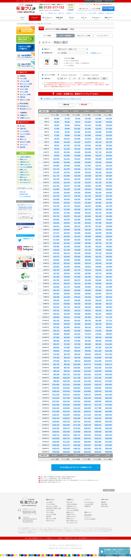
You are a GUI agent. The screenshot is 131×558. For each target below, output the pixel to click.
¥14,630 (98, 135)
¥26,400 (88, 240)
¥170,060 (108, 378)
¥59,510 (77, 327)
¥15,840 (67, 192)
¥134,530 (66, 405)
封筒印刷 (22, 97)
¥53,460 (67, 327)
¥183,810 (66, 452)
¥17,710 (98, 152)
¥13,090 (67, 166)
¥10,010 (77, 125)
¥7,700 (67, 118)
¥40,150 (88, 297)
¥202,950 (108, 398)
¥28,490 (109, 186)
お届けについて (24, 172)
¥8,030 (67, 122)
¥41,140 (56, 320)
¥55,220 (109, 297)
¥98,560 (56, 381)
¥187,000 (97, 415)
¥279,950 (108, 445)
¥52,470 (109, 293)
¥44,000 (98, 297)
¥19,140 (77, 199)
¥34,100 (67, 300)
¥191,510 (97, 418)
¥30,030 (56, 300)
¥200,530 (97, 425)
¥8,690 (67, 128)
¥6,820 (56, 125)
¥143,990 (87, 391)
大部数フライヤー (25, 118)
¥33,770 (98, 273)
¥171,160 (76, 425)
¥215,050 (87, 448)
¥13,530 (98, 128)
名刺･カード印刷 (25, 99)
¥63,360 (109, 307)
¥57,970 (109, 300)
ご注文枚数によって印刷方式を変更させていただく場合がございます (62, 98)
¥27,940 (109, 182)
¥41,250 (67, 314)
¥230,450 (108, 415)
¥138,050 (66, 408)
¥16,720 (77, 179)
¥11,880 (98, 118)
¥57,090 (56, 337)
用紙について (23, 159)
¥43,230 (109, 277)
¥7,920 (56, 135)
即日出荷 (84, 104)
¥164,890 (87, 408)
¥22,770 (88, 209)
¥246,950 (108, 425)
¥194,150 (87, 432)
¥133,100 (97, 374)
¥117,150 (76, 378)
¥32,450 (98, 263)
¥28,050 (88, 253)
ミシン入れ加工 (24, 131)
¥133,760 (55, 418)
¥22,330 (88, 206)
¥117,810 (55, 401)
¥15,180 (98, 139)
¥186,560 (76, 438)
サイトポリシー (93, 538)
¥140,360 (76, 398)
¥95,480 (56, 378)
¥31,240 (109, 203)
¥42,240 (88, 300)
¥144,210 (76, 401)
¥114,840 (87, 368)
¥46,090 (77, 314)
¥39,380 (109, 253)
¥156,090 (55, 442)
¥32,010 (98, 260)
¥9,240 (67, 132)
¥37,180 (109, 240)
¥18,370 (67, 216)
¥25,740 (109, 169)
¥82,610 (109, 324)
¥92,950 (98, 344)
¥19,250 (109, 135)
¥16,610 (67, 199)
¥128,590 (97, 371)
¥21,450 (77, 219)
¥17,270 (98, 149)
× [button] (128, 549)
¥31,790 (109, 206)
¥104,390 (108, 337)
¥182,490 (97, 411)
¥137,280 (108, 357)
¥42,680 (109, 273)
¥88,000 (109, 327)
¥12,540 (88, 132)
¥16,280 (98, 145)
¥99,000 (109, 334)
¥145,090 (66, 415)
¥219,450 (108, 408)
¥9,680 (67, 135)
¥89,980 (88, 347)
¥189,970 (87, 428)
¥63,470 (56, 344)
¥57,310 (98, 317)
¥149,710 (55, 435)
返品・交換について (25, 179)
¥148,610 (66, 418)
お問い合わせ (110, 13)
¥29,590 (109, 192)
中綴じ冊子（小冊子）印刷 (53, 508)
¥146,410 (97, 384)
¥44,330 (109, 283)
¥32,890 (109, 213)
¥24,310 (67, 273)
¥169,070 (87, 411)
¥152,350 (87, 398)
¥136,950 (55, 421)
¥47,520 (56, 327)
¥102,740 (66, 374)
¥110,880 (97, 357)
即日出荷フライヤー (26, 109)
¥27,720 (88, 250)
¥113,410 (76, 374)
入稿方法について (25, 162)
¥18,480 (109, 132)
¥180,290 (66, 448)
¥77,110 (109, 320)
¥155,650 (66, 425)
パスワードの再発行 (89, 519)
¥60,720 (109, 304)
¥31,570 (98, 256)
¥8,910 (56, 145)
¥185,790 (87, 425)
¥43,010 (67, 317)
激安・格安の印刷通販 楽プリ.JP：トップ (27, 23)
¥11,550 (67, 152)
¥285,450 (108, 448)
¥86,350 (77, 351)
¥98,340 (88, 354)
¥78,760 (77, 344)
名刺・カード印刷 (108, 18)
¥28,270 (77, 280)
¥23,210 (88, 213)
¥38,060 (88, 293)
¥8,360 (67, 125)
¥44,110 (77, 310)
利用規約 (60, 538)
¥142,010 (97, 381)
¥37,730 (109, 243)
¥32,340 (109, 209)
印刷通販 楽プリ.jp (28, 227)
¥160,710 (87, 405)
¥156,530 (87, 401)
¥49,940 (67, 324)
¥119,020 (87, 371)
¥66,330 (98, 324)
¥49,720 (109, 290)
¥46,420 (88, 307)
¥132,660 (76, 391)
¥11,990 (88, 128)
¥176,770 (66, 445)
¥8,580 (56, 142)
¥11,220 (67, 149)
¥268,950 (108, 438)
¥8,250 (56, 139)
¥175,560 (108, 381)
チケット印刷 (84, 18)
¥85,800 (88, 344)
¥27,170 (77, 270)
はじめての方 (25, 39)
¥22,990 (109, 152)
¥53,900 (56, 334)
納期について (23, 169)
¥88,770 (67, 361)
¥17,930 (77, 189)
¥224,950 (108, 411)
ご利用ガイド (69, 13)
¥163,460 (76, 418)
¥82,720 (56, 364)
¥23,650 (88, 216)
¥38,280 (109, 246)
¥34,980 (109, 226)
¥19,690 (67, 229)
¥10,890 (56, 166)
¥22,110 (77, 226)
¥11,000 (88, 122)
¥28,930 (88, 260)
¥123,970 (66, 394)
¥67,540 (67, 341)
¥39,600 (98, 290)
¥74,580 (67, 347)
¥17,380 (88, 166)
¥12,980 (98, 125)
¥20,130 (56, 263)
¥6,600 (56, 122)
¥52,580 (88, 317)
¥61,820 (98, 320)
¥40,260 (77, 304)
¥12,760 (77, 145)
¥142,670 (108, 361)
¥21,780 (98, 182)
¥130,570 (55, 415)
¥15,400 (67, 189)
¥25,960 (88, 236)
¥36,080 (109, 233)
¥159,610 (76, 415)
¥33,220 (56, 307)
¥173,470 (97, 405)
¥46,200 (98, 300)
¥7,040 (56, 128)
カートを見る (108, 8)
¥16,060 (109, 122)
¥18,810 (56, 250)
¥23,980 (98, 199)
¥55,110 (98, 314)
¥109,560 (76, 371)
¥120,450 (66, 391)
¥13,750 (67, 172)
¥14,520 (88, 145)
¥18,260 (77, 192)
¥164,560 (108, 374)
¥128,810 (76, 388)
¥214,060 (97, 435)
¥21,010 (67, 243)
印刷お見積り (25, 56)
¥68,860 (109, 314)
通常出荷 (66, 104)
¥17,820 (56, 240)
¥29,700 (98, 243)
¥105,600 (76, 368)
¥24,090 (109, 159)
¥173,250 (87, 415)
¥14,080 (98, 132)
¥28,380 (98, 233)
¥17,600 (109, 128)
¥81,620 (88, 341)
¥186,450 (108, 388)
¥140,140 (55, 425)
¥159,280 (55, 445)
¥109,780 (66, 381)
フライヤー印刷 (35, 18)
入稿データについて (25, 164)
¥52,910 (98, 310)
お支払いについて (25, 174)
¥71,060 (77, 337)
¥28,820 (98, 236)
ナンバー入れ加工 (25, 134)
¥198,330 (87, 435)
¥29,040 (109, 189)
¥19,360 (67, 226)
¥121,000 (76, 381)
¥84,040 (98, 337)
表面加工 (22, 136)
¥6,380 (56, 118)
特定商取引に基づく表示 (70, 538)
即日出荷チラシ (24, 106)
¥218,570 (97, 438)
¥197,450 (108, 394)
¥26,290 (109, 172)
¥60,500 (67, 334)
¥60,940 (88, 324)
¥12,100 (56, 179)
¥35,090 (98, 283)
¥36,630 (109, 236)
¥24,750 (88, 226)
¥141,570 (66, 411)
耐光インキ (23, 139)
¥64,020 (67, 337)
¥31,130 (98, 253)
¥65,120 (88, 327)
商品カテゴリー (50, 499)
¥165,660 (55, 452)
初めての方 (53, 13)
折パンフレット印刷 (47, 18)
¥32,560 (77, 290)
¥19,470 (98, 166)
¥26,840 (109, 176)
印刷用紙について (96, 53)
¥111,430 (55, 394)
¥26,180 (98, 216)
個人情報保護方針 (83, 538)
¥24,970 (67, 280)
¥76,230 (56, 357)
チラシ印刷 (22, 18)
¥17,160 (77, 182)
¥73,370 (88, 334)
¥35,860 (67, 304)
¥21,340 (67, 246)
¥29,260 (98, 240)
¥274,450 (108, 442)
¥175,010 (76, 428)
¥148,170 (108, 364)
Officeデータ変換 (25, 142)
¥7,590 (56, 132)
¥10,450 (88, 118)
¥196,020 (97, 421)
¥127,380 (55, 411)
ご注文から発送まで (25, 157)
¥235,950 (108, 418)
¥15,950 (77, 172)
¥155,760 (76, 411)
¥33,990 (88, 287)
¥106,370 (97, 354)
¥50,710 (56, 330)
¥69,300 (88, 330)
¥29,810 (88, 267)
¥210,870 (87, 445)
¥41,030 (109, 263)
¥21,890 (88, 203)
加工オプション (50, 520)
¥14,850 (77, 162)
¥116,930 (66, 388)
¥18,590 (98, 159)
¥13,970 (88, 142)
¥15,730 (98, 142)
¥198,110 (76, 448)
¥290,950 (108, 452)
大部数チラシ (24, 115)
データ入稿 (96, 8)
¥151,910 (76, 408)
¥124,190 (97, 368)
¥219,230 (87, 452)
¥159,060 (108, 371)
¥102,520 (87, 357)
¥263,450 (108, 435)
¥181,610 (87, 421)
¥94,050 (88, 351)
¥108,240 (55, 391)
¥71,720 (109, 317)
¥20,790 (109, 142)
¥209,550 (97, 432)
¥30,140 (109, 196)
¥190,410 (76, 442)
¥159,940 (97, 394)
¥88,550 (98, 341)
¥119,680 (97, 364)
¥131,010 (66, 401)
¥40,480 (109, 260)
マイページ (84, 8)
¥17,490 (77, 186)
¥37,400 (98, 287)
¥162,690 (66, 432)
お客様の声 (101, 13)
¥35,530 (109, 229)
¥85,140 (67, 357)
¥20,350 (98, 172)
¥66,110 (109, 310)
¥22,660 (98, 189)
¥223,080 (97, 442)
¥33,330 (98, 270)
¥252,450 (108, 428)
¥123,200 (87, 374)
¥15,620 (88, 152)
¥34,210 (98, 277)
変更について (23, 177)
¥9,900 (56, 155)
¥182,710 (76, 435)
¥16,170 (67, 196)
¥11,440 (88, 125)
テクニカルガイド (80, 13)
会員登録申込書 (23, 194)
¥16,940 (88, 162)
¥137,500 (97, 378)
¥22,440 (109, 149)
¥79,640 (98, 334)
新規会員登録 (98, 1)
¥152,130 (66, 421)
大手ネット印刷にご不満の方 (25, 48)
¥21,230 (98, 179)
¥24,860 (98, 206)
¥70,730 (98, 327)
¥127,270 (87, 378)
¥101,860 (97, 351)
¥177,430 (87, 418)
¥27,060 (98, 223)
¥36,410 (77, 297)
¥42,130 (109, 270)
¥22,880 (77, 233)
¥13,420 (67, 169)
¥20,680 (88, 192)
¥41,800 (98, 293)
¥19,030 (98, 162)
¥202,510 (87, 438)
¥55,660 (77, 324)
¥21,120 (88, 196)
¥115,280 (108, 344)
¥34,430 (109, 223)
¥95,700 (67, 368)
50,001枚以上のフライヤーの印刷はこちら (75, 467)
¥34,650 (98, 280)
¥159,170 (66, 428)
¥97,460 (98, 347)
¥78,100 (67, 351)
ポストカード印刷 (96, 18)
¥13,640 (77, 152)
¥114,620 (55, 398)
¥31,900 (88, 283)
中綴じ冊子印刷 (59, 18)
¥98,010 (77, 361)
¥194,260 (76, 445)
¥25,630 (88, 233)
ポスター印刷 (72, 18)
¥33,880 (109, 219)
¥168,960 (97, 401)
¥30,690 (109, 199)
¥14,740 (67, 182)
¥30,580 (88, 273)
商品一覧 (61, 13)
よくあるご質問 (91, 13)
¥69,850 (56, 351)
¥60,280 (56, 341)
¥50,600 (98, 307)
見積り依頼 (104, 504)
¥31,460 (88, 280)
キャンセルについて (25, 182)
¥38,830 (109, 250)
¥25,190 (109, 166)
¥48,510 (88, 310)
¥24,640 (109, 162)
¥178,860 (76, 432)
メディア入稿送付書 (24, 196)
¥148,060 (76, 405)
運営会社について (51, 538)
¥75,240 (98, 330)
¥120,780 (108, 347)
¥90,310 (77, 354)
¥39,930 (109, 256)
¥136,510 (76, 394)
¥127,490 (66, 398)
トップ (45, 13)
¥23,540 (109, 155)
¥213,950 (108, 405)
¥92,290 (67, 364)
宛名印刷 (22, 147)
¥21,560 (109, 145)
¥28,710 (77, 283)
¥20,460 (56, 267)
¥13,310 (77, 149)
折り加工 (22, 126)
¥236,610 (97, 452)
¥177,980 (97, 408)
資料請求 (103, 502)
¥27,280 (88, 246)
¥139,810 (87, 388)
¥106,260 (66, 378)
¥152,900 (55, 438)
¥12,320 (77, 142)
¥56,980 (67, 330)
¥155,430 (97, 391)
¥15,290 (109, 118)
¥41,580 (109, 267)
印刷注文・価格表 (25, 65)
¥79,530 (56, 361)
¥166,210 (66, 435)
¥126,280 (108, 351)
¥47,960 (77, 317)
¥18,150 (98, 155)
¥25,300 (98, 209)
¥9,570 (77, 122)
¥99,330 (67, 371)
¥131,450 (87, 381)
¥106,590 (87, 361)
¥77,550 (88, 337)
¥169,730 (66, 438)
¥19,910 (98, 169)
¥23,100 (98, 192)
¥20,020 (109, 139)
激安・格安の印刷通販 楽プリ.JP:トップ (35, 538)
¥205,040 (97, 428)
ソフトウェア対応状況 (26, 167)
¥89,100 (56, 371)
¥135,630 (87, 384)
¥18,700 (77, 196)
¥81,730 (67, 354)
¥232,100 (97, 448)
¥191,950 (108, 391)
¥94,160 (77, 357)
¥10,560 (56, 162)
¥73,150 (56, 354)
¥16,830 (109, 125)
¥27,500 (98, 226)
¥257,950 (108, 432)
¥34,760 (56, 310)
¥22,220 (98, 186)
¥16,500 (88, 159)
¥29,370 (88, 263)
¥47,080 (109, 287)
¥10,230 (56, 159)
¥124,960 (76, 384)
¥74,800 (77, 341)
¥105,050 (55, 388)
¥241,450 (108, 421)
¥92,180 (56, 374)
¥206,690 (87, 442)
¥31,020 (88, 277)
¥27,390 (109, 179)
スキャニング (24, 144)
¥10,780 (67, 145)
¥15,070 (67, 186)
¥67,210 (77, 334)
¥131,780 (108, 354)
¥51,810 (77, 320)
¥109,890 (108, 341)
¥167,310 (76, 421)
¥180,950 (108, 384)
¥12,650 (67, 162)
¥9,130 (77, 118)
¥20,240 (88, 189)
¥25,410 (67, 283)
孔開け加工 (23, 128)
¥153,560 (108, 368)
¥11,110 (56, 169)
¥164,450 (97, 398)
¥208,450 (108, 401)
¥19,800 (88, 186)
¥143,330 (55, 428)
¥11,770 (56, 176)
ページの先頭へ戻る (109, 490)
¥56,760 (88, 320)
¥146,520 (55, 432)
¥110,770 (87, 364)
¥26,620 (98, 219)
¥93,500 (109, 330)
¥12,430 (98, 122)
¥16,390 (77, 176)
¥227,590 (97, 445)
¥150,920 (97, 388)
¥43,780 (109, 280)
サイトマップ (108, 1)
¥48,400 (98, 304)
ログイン (89, 1)
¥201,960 (76, 452)
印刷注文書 (22, 191)
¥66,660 (56, 347)
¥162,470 (55, 448)
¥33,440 (109, 216)
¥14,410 (77, 159)
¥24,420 (98, 203)
